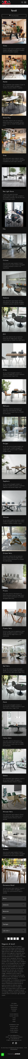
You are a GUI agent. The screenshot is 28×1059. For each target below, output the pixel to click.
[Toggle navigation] (25, 2)
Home (6, 6)
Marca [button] (5, 898)
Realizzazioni (14, 1007)
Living (14, 1017)
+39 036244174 (15, 1038)
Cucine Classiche (14, 1016)
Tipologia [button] (5, 924)
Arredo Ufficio (14, 1028)
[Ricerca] (22, 2)
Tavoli (21, 6)
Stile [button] (4, 917)
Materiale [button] (6, 911)
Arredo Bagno (14, 1032)
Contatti (14, 1011)
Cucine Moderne (14, 1014)
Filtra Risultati (14, 15)
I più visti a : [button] (6, 930)
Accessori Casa (14, 1026)
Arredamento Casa (13, 6)
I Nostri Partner (14, 1005)
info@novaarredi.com (15, 1040)
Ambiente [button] (6, 905)
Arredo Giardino (14, 1030)
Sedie (14, 1021)
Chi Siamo (14, 1003)
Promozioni (14, 1009)
